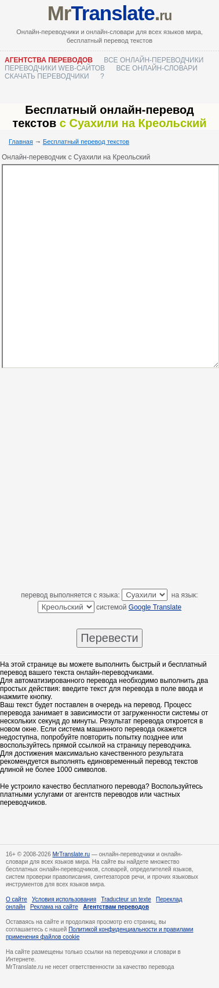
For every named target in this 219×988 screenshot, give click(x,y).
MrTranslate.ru (71, 854)
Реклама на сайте (54, 907)
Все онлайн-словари (157, 68)
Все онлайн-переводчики (153, 60)
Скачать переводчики (47, 76)
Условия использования (64, 899)
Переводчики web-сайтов (55, 68)
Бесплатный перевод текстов (86, 141)
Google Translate (155, 607)
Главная (21, 141)
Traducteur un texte (126, 899)
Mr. (110, 13)
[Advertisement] (108, 480)
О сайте (16, 899)
